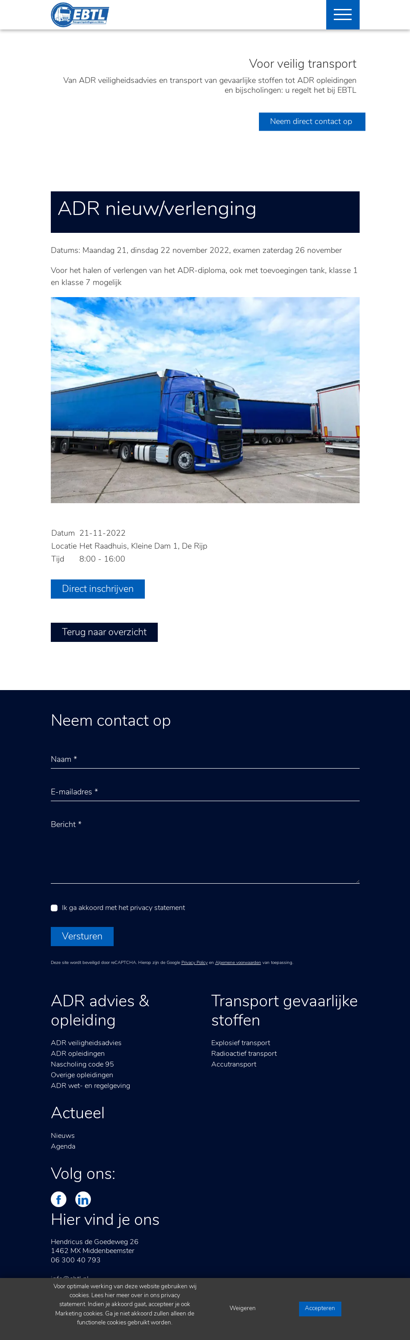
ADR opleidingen (78, 1054)
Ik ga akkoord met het (123, 908)
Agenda (63, 1146)
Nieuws (63, 1136)
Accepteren (320, 1309)
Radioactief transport (244, 1054)
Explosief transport (240, 1043)
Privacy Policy (194, 962)
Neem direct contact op (312, 122)
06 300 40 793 (76, 1260)
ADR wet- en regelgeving (90, 1086)
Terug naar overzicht (104, 632)
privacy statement (157, 908)
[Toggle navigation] (339, 14)
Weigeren (243, 1309)
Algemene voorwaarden (238, 962)
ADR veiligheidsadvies (86, 1043)
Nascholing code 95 (82, 1064)
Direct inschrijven (98, 589)
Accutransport (233, 1064)
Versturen (82, 937)
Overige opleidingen (82, 1075)
